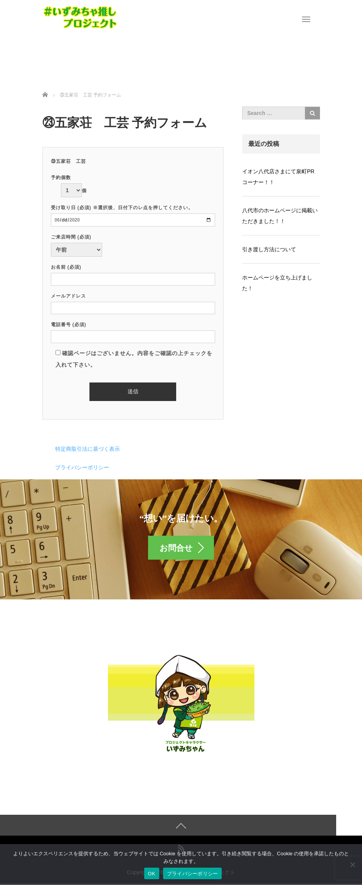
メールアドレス (133, 302)
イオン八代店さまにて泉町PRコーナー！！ (278, 176)
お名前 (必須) (133, 273)
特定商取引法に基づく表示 (87, 449)
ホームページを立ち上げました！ (277, 282)
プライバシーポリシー (82, 467)
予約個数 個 (69, 184)
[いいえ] (352, 864)
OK (151, 874)
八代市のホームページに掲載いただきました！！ (280, 215)
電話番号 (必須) (133, 330)
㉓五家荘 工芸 (68, 161)
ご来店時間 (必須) (76, 243)
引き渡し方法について (269, 249)
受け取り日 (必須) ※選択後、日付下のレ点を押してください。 (133, 214)
